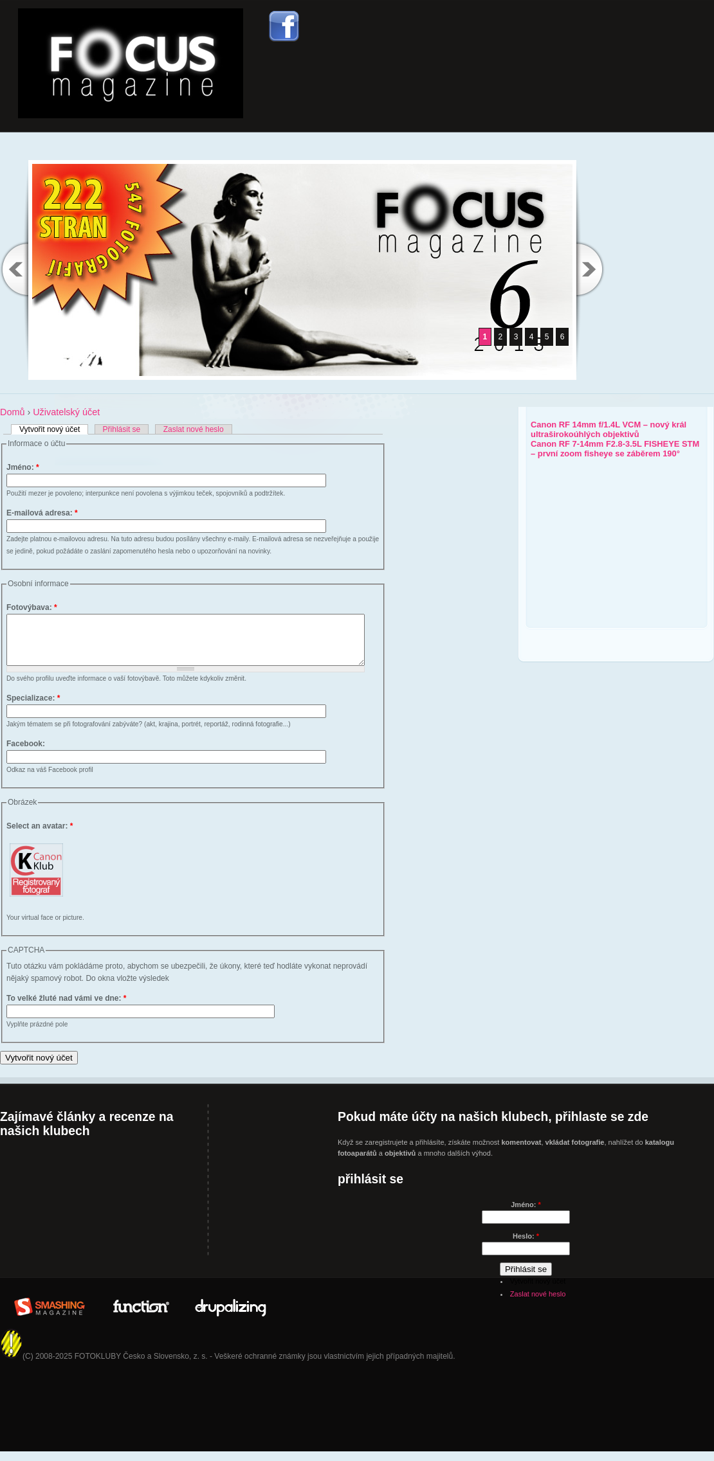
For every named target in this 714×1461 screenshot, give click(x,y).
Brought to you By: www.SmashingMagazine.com (49, 1314)
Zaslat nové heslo (193, 429)
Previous (14, 269)
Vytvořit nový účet (49, 429)
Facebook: (25, 753)
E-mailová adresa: (42, 512)
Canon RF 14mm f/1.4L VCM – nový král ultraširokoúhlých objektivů (608, 429)
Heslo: (526, 1246)
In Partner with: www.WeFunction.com (140, 1314)
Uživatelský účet (66, 412)
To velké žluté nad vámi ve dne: (66, 1007)
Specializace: (33, 707)
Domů (12, 412)
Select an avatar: (39, 835)
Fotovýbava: (31, 607)
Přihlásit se (122, 429)
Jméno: (22, 467)
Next (590, 269)
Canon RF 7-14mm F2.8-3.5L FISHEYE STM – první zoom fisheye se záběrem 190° (615, 448)
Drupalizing (230, 1314)
